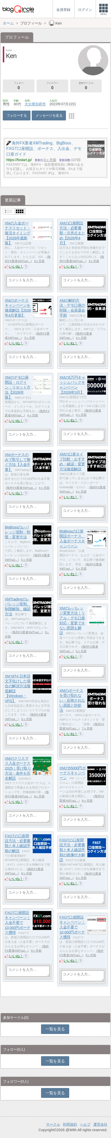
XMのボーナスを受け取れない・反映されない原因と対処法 (72, 700)
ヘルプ (85, 1124)
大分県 (30, 104)
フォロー (18, 86)
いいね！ (16, 266)
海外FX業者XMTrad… (21, 487)
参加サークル (86, 86)
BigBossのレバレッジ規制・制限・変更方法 (17, 532)
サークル (53, 1124)
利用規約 (70, 1124)
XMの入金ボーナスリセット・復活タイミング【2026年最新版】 (17, 233)
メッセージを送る (48, 115)
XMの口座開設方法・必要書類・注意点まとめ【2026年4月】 (72, 233)
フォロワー (52, 86)
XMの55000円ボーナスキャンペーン (72, 773)
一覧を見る (55, 1029)
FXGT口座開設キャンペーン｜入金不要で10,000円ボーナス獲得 (17, 923)
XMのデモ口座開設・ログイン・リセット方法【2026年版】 (17, 387)
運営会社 (100, 1124)
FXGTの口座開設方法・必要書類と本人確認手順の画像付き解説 (72, 850)
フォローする (17, 115)
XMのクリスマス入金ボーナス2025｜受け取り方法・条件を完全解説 (18, 768)
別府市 (40, 104)
